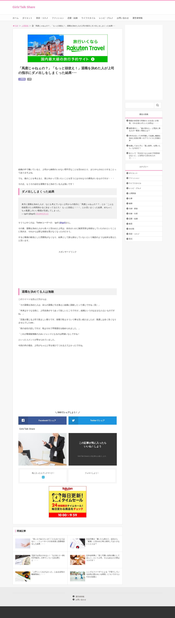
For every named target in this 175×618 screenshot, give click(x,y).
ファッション (58, 18)
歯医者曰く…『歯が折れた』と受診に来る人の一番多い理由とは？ (144, 129)
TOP (15, 26)
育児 (130, 239)
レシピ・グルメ (106, 18)
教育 (130, 224)
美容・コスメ (42, 18)
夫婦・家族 (133, 209)
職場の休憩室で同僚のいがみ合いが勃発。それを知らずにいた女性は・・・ (144, 122)
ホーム (16, 18)
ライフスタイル (88, 18)
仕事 (29, 79)
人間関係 (24, 26)
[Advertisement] (67, 270)
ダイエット (27, 18)
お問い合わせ (123, 18)
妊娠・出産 (133, 214)
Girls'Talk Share (24, 7)
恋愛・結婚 (73, 18)
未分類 (131, 229)
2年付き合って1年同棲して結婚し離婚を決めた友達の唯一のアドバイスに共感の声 (145, 138)
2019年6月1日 (42, 214)
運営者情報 (138, 18)
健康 (130, 203)
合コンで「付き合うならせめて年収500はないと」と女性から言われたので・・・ (144, 155)
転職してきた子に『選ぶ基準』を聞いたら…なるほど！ (144, 147)
